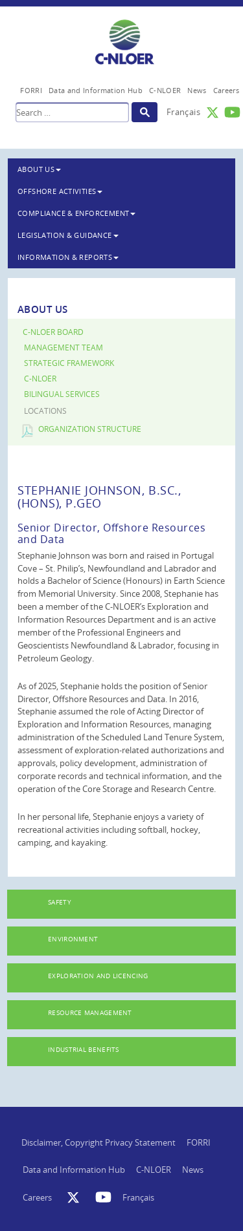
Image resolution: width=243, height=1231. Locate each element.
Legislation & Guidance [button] (68, 235)
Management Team (63, 347)
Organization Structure (89, 428)
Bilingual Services (62, 394)
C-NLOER (40, 378)
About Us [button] (39, 169)
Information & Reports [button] (68, 257)
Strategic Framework (69, 363)
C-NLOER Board (53, 331)
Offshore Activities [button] (59, 191)
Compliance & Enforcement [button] (76, 213)
